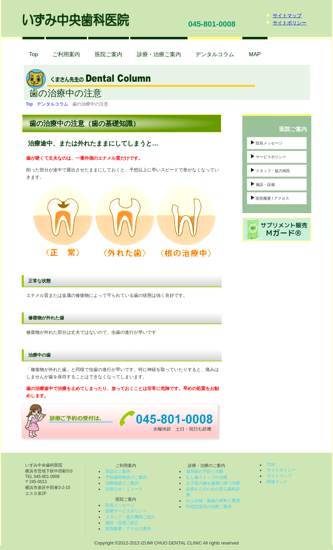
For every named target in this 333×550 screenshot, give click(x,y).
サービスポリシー (271, 157)
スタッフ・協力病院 (273, 171)
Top (33, 54)
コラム (214, 54)
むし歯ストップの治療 (207, 477)
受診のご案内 (117, 471)
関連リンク (277, 481)
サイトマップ (287, 15)
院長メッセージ (269, 143)
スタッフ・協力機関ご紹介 (130, 516)
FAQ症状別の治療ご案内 (209, 506)
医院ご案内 (108, 54)
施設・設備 (265, 184)
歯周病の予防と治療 (204, 471)
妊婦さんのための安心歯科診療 (213, 492)
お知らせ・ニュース (124, 489)
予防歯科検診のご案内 (126, 477)
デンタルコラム (52, 104)
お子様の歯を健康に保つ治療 (213, 483)
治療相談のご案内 (122, 483)
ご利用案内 (66, 54)
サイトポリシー (289, 23)
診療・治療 (159, 54)
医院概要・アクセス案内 (128, 528)
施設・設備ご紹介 (122, 522)
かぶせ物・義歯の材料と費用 (213, 500)
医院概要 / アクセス (272, 198)
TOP (271, 464)
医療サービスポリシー (126, 511)
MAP (255, 54)
